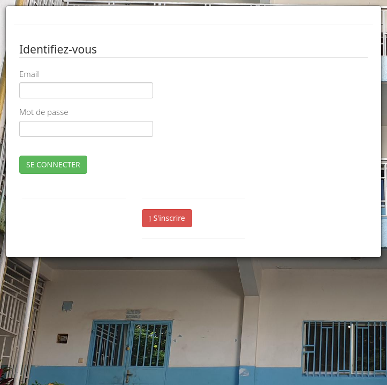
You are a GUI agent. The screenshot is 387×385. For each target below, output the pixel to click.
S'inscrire (167, 218)
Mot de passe (43, 111)
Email (29, 73)
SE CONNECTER (53, 164)
